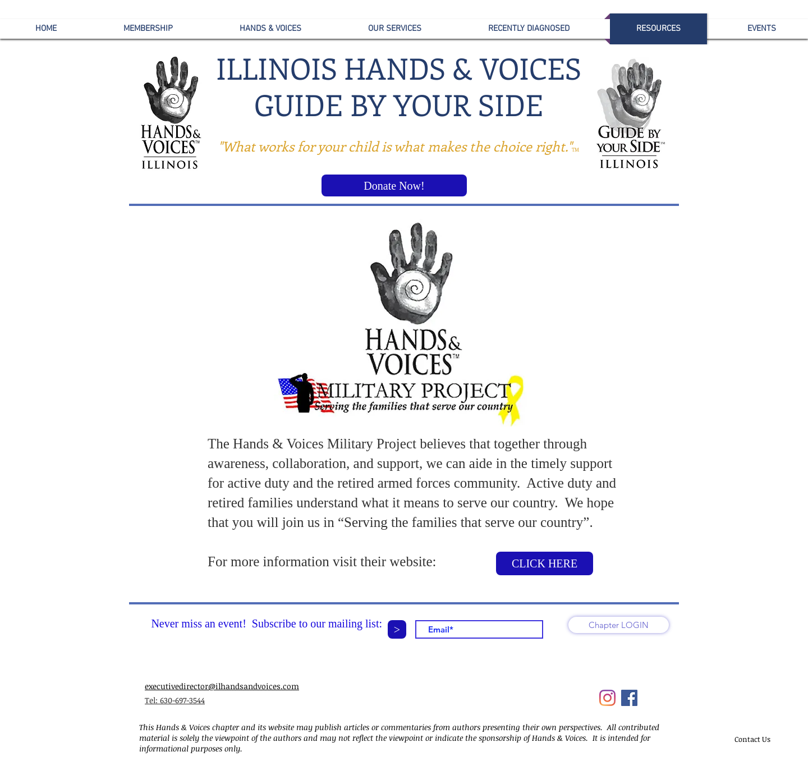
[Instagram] (607, 698)
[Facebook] (629, 698)
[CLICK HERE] (544, 563)
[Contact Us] (752, 739)
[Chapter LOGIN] (618, 625)
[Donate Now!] (394, 185)
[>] (397, 629)
